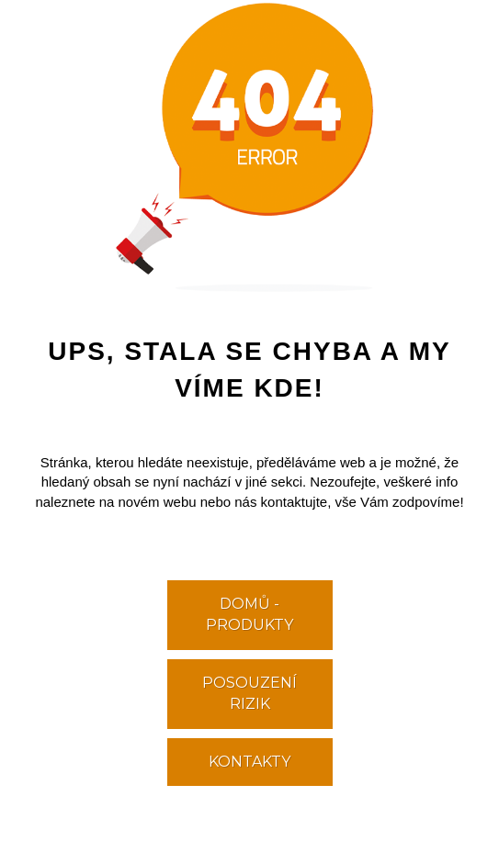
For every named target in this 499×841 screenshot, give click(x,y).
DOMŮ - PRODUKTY (249, 614)
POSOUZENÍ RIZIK (249, 693)
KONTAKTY (249, 761)
